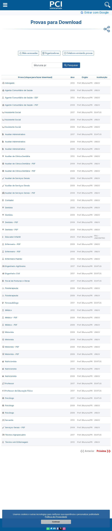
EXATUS (98, 112)
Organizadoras (51, 53)
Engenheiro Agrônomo (14, 266)
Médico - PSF (9, 317)
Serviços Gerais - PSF (13, 427)
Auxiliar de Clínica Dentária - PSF (18, 163)
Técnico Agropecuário (14, 435)
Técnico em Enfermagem (15, 442)
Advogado (8, 83)
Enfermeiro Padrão (12, 259)
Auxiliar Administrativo (13, 134)
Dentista (7, 207)
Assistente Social (11, 112)
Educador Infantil (11, 237)
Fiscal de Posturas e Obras (16, 281)
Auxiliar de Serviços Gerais (16, 178)
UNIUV (97, 83)
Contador (8, 200)
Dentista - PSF (10, 222)
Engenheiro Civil (11, 273)
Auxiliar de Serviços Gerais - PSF (18, 193)
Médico (7, 310)
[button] (5, 4)
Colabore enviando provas (78, 53)
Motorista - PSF (10, 347)
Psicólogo (8, 398)
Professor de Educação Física (17, 391)
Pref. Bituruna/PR (84, 83)
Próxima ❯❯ (104, 451)
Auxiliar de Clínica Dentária (16, 156)
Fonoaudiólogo (10, 303)
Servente (7, 420)
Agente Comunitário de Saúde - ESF (20, 97)
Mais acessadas (28, 53)
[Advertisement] (56, 39)
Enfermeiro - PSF (11, 244)
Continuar (56, 522)
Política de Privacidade (56, 516)
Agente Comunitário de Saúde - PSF (20, 105)
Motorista (8, 332)
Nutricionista (9, 361)
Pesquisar (71, 65)
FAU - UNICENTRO (99, 237)
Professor (8, 383)
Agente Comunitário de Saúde (17, 90)
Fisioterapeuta (10, 288)
